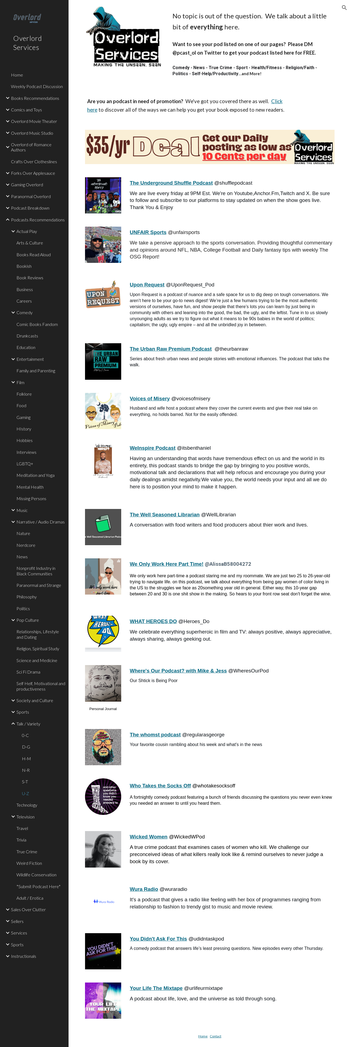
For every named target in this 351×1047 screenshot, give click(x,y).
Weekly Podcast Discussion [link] (37, 86)
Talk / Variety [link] (28, 723)
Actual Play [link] (26, 231)
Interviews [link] (26, 452)
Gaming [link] (23, 417)
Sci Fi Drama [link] (28, 671)
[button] (344, 7)
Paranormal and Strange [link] (38, 585)
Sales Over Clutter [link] (28, 909)
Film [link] (20, 382)
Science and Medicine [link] (36, 660)
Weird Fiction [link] (29, 863)
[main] (252, 21)
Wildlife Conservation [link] (36, 874)
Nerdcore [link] (25, 545)
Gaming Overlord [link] (27, 184)
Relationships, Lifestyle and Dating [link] (37, 634)
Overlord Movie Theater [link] (34, 121)
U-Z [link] (25, 793)
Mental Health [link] (30, 486)
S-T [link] (25, 781)
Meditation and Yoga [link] (35, 475)
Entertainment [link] (30, 359)
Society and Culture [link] (34, 700)
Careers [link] (24, 300)
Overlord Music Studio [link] (32, 133)
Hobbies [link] (24, 440)
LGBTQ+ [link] (24, 463)
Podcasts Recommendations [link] (38, 219)
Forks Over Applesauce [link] (33, 173)
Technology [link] (26, 804)
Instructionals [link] (23, 956)
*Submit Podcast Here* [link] (38, 886)
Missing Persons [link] (31, 498)
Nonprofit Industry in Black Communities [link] (35, 570)
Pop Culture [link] (27, 620)
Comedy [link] (24, 312)
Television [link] (25, 816)
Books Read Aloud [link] (33, 254)
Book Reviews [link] (29, 277)
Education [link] (25, 347)
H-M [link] (26, 758)
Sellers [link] (17, 921)
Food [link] (21, 405)
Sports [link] (22, 711)
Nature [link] (23, 533)
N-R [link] (26, 770)
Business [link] (24, 289)
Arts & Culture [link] (29, 242)
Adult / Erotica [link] (29, 897)
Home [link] (17, 74)
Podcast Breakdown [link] (30, 207)
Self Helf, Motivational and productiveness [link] (40, 686)
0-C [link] (25, 735)
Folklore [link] (24, 393)
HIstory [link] (23, 428)
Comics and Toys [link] (26, 109)
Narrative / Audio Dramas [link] (40, 521)
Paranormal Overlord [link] (31, 196)
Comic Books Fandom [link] (37, 324)
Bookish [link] (24, 266)
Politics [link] (23, 608)
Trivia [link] (21, 839)
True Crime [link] (26, 851)
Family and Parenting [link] (35, 370)
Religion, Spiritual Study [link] (37, 648)
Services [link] (19, 932)
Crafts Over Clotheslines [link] (34, 161)
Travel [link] (22, 828)
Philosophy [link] (26, 596)
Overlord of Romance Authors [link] (31, 147)
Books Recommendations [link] (35, 98)
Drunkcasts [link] (27, 335)
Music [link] (22, 510)
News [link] (22, 556)
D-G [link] (26, 746)
